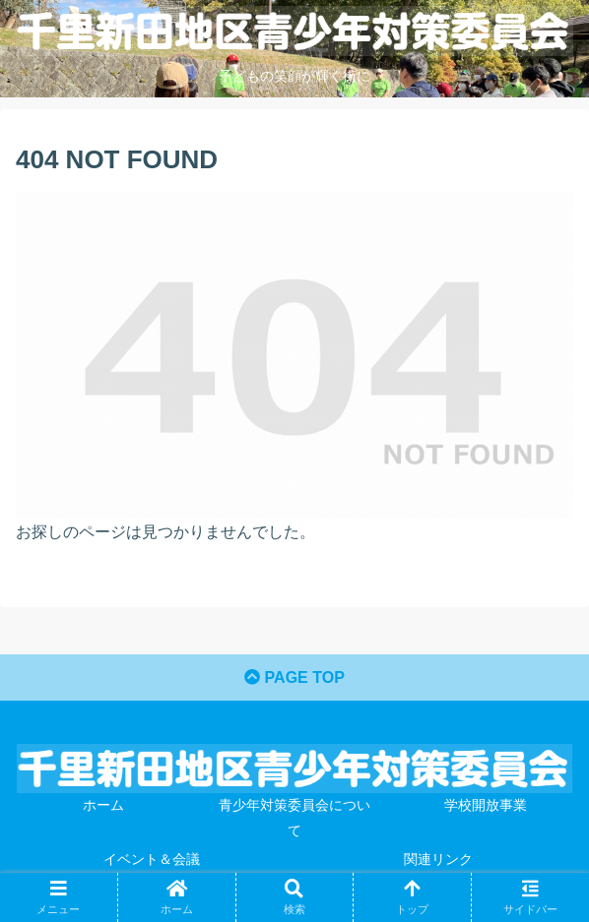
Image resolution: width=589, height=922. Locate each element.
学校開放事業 (485, 805)
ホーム (103, 805)
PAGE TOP (294, 677)
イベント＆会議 (151, 859)
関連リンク (438, 859)
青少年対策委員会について (294, 817)
